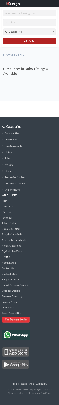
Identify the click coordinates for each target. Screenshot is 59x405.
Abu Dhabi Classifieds (14, 239)
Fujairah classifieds (12, 251)
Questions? (8, 307)
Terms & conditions (12, 313)
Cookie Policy (9, 273)
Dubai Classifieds (11, 228)
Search (29, 40)
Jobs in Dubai (9, 222)
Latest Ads (7, 206)
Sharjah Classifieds (12, 234)
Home (5, 200)
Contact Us (8, 268)
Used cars (7, 211)
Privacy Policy (9, 301)
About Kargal (9, 262)
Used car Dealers (11, 290)
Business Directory (12, 296)
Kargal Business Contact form (18, 284)
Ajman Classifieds (11, 245)
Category (41, 383)
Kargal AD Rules (10, 279)
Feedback (7, 217)
